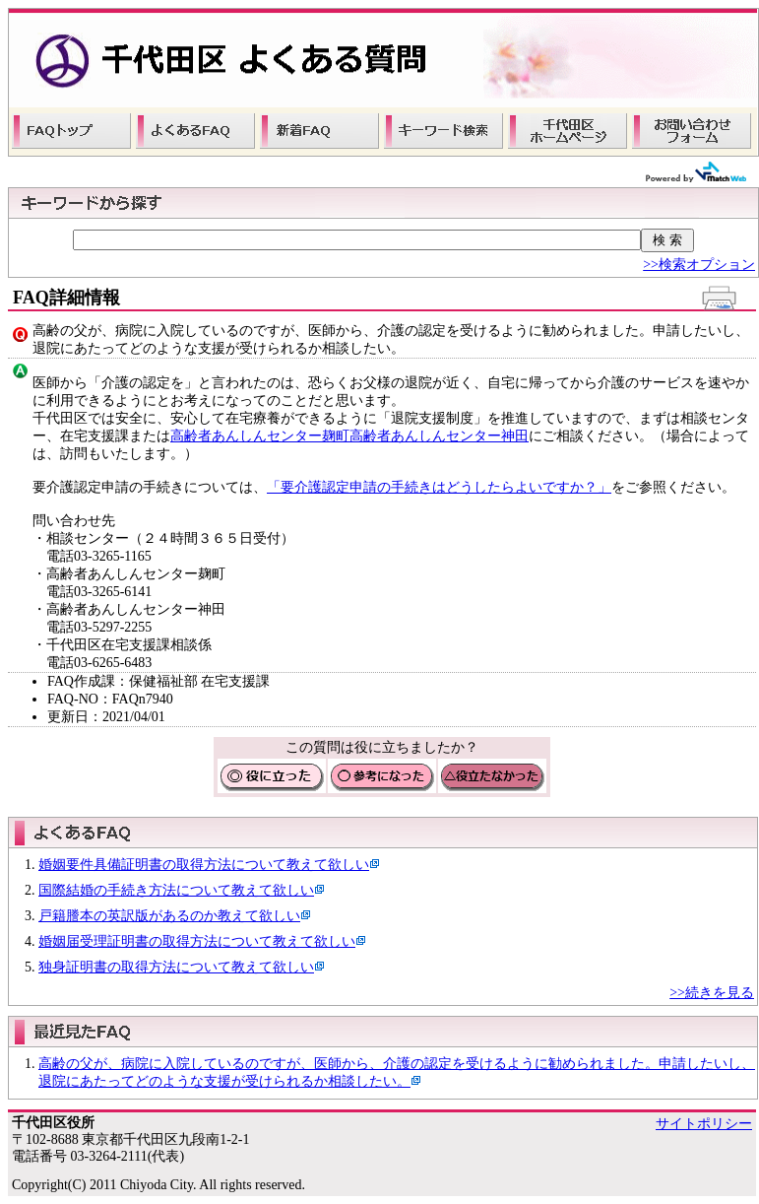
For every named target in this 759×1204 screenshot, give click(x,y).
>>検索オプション (699, 264)
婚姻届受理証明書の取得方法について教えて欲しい (196, 941)
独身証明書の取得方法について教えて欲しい (176, 967)
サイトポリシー (704, 1123)
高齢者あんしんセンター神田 (439, 436)
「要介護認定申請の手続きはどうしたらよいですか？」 (439, 487)
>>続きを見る (711, 992)
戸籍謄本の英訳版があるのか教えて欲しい (169, 915)
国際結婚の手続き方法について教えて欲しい (176, 890)
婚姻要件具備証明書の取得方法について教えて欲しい (203, 864)
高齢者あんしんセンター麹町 (259, 436)
